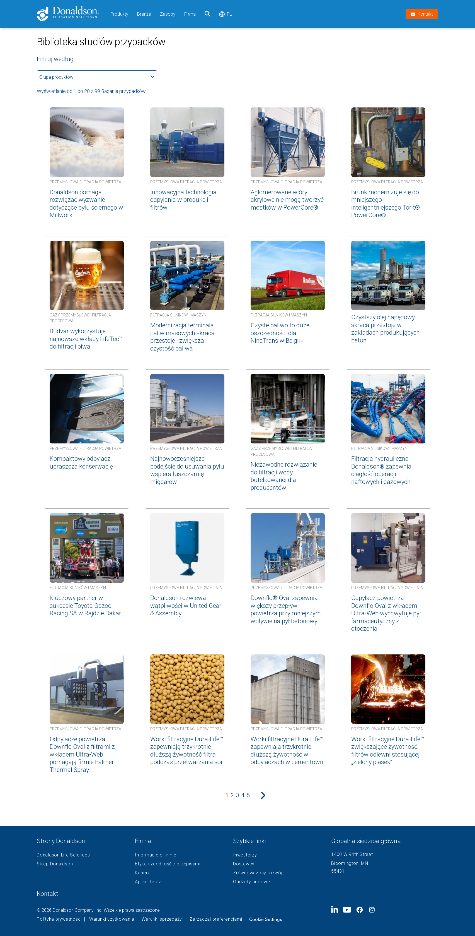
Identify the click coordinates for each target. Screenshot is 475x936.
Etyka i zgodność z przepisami (167, 864)
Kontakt (47, 893)
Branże (144, 14)
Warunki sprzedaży (162, 919)
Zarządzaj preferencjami (216, 919)
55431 (338, 871)
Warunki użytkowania (111, 919)
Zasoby (167, 14)
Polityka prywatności (59, 919)
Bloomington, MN (349, 863)
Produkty (119, 14)
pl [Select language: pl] (225, 14)
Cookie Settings (265, 919)
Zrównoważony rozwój (257, 873)
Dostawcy (244, 864)
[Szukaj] (207, 14)
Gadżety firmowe (251, 882)
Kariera (142, 873)
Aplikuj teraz (148, 882)
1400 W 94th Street (352, 854)
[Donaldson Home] (71, 14)
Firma (190, 14)
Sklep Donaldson (55, 864)
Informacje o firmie (155, 855)
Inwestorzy (245, 855)
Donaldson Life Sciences (63, 855)
